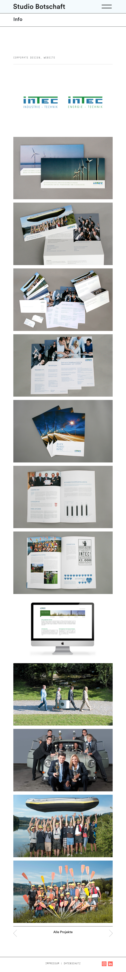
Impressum (52, 963)
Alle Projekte (63, 932)
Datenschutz (72, 963)
